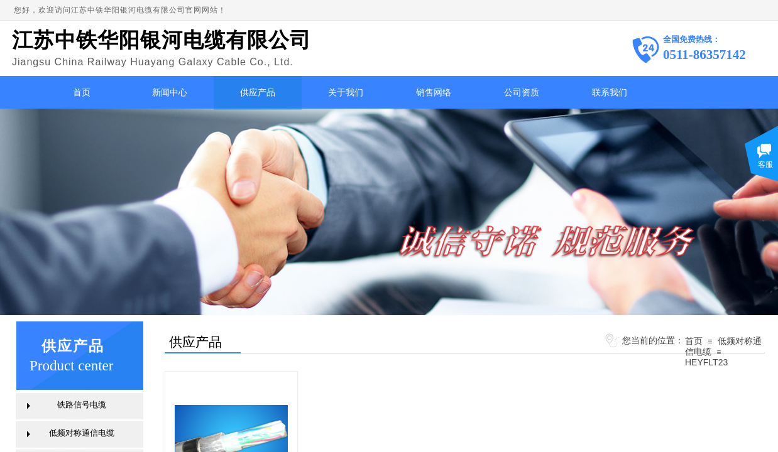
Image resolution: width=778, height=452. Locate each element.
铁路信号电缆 (81, 404)
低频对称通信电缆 (81, 433)
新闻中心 (169, 92)
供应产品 (257, 92)
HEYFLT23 (706, 362)
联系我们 (609, 92)
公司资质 (521, 92)
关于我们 (345, 92)
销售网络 (433, 92)
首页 (81, 92)
